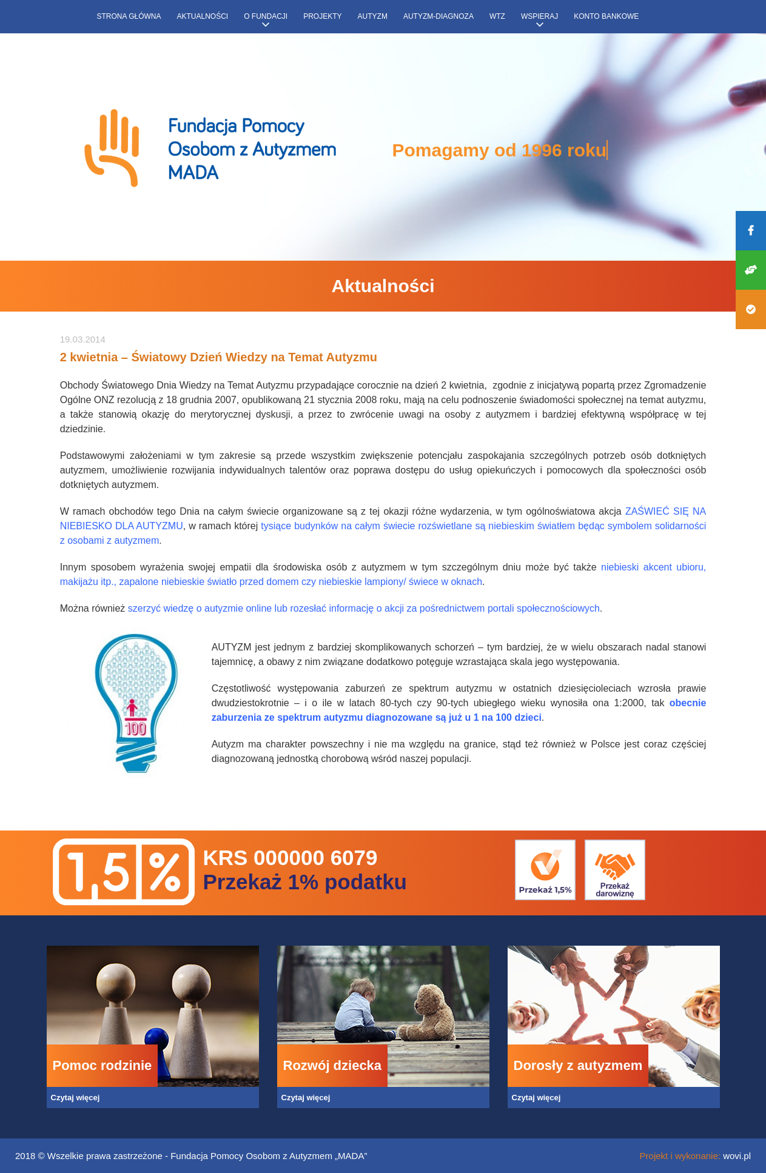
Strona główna (129, 16)
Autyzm (373, 16)
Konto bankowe (606, 16)
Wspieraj (539, 16)
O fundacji (265, 16)
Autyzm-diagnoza (438, 16)
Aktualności (203, 16)
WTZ (497, 16)
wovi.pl (737, 1156)
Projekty (322, 16)
